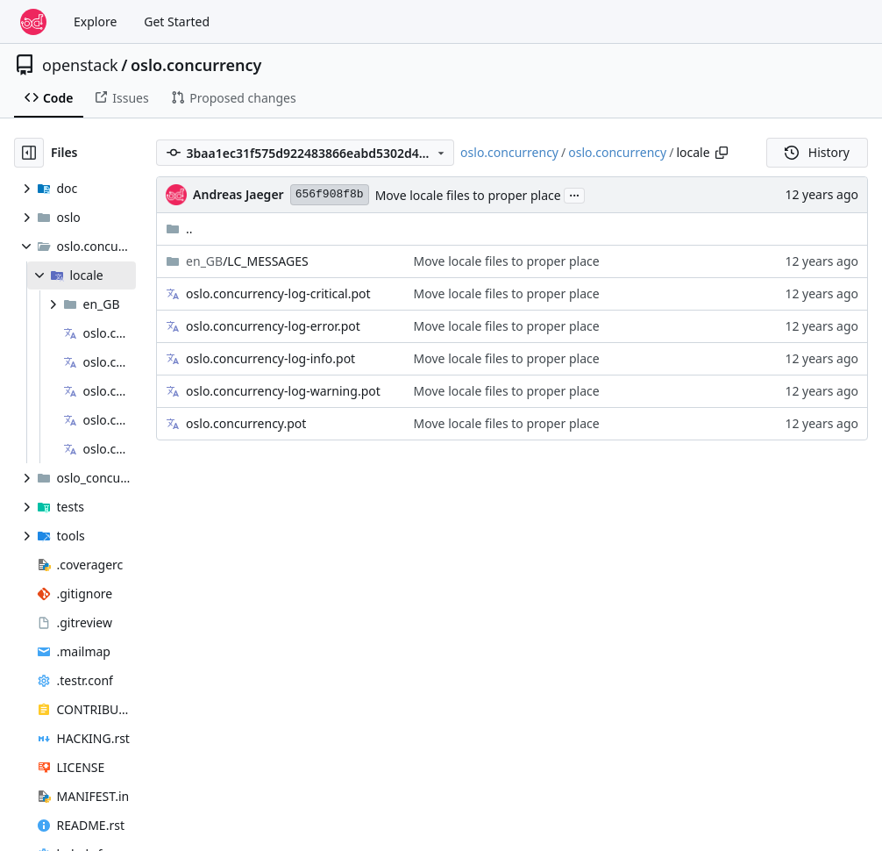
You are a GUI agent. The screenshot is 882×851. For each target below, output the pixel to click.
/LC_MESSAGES (247, 261)
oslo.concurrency (196, 65)
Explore (95, 21)
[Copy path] (721, 153)
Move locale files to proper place (468, 195)
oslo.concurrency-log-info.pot (270, 358)
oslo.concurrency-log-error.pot (273, 326)
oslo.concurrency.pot (246, 423)
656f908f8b (329, 194)
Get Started (177, 21)
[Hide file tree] (29, 153)
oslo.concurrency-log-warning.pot (283, 391)
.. (179, 228)
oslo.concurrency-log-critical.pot (278, 293)
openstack (80, 65)
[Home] (33, 22)
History (817, 152)
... (574, 194)
